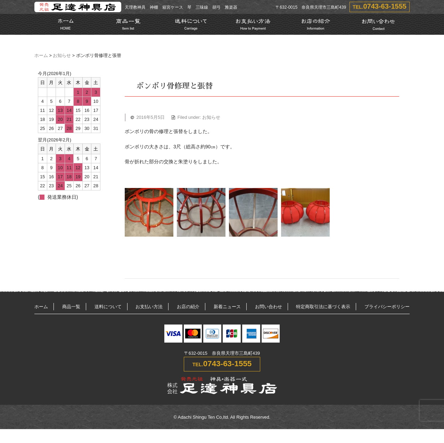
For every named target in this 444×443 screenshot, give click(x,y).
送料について (108, 306)
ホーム (41, 55)
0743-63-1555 (384, 6)
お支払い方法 (149, 306)
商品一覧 (71, 306)
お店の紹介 (188, 306)
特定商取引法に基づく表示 (323, 306)
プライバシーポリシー (387, 306)
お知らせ (62, 55)
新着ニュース (227, 306)
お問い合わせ (268, 306)
